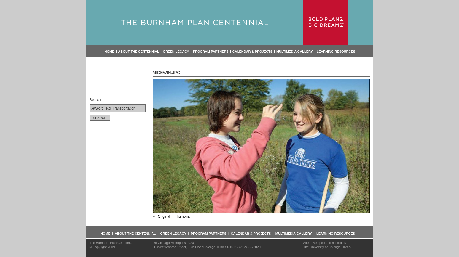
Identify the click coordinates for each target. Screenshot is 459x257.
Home (109, 51)
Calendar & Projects (252, 51)
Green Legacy (176, 51)
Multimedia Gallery (294, 51)
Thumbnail (183, 216)
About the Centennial (138, 51)
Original (164, 216)
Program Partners (211, 51)
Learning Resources (336, 51)
